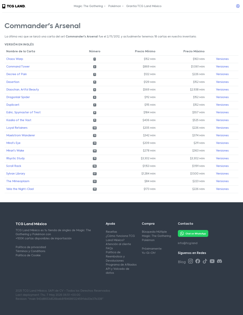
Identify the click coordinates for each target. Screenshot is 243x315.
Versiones (222, 59)
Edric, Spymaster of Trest (23, 112)
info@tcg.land (187, 243)
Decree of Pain (16, 74)
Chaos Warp (14, 59)
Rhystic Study (15, 158)
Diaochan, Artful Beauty (22, 89)
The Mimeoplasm (17, 181)
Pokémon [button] (115, 6)
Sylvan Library (15, 173)
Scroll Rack (13, 166)
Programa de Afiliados (121, 264)
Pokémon (148, 240)
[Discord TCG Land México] (219, 261)
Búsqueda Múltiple (154, 232)
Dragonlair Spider (18, 97)
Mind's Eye (13, 143)
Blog (182, 262)
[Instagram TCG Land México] (191, 261)
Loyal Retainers (17, 128)
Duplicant (12, 105)
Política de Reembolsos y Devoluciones (115, 256)
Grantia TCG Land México (144, 6)
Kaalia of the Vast (18, 120)
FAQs (109, 248)
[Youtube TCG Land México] (212, 261)
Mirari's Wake (15, 150)
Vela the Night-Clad (20, 189)
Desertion (12, 82)
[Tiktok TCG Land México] (205, 261)
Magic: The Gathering (156, 236)
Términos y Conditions (30, 251)
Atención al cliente (118, 244)
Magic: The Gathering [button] (89, 6)
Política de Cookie (28, 255)
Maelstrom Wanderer (20, 135)
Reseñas (111, 232)
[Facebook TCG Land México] (198, 261)
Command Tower (18, 66)
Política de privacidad (31, 247)
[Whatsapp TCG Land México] (193, 233)
